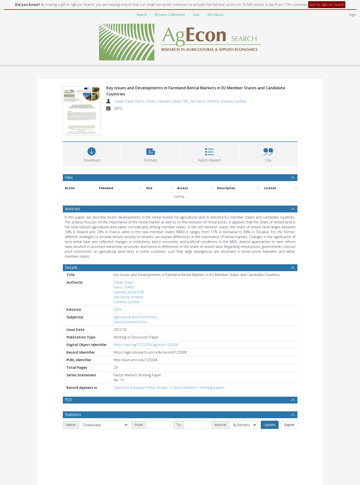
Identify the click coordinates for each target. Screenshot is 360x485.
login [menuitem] (352, 14)
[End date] (196, 425)
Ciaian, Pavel (123, 101)
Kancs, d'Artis (145, 101)
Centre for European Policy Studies (141, 387)
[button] (150, 153)
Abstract (72, 208)
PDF (68, 400)
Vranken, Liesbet (234, 101)
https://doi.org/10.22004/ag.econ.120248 (146, 344)
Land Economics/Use (130, 322)
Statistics (73, 414)
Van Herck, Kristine (204, 101)
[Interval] (243, 425)
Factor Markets (184, 387)
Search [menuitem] (141, 14)
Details (71, 267)
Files (69, 177)
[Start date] (158, 425)
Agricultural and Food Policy (135, 317)
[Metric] (103, 425)
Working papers (212, 387)
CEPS (118, 309)
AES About (215, 14)
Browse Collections (170, 14)
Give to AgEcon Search (326, 4)
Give (196, 14)
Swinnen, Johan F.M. (173, 101)
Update (269, 424)
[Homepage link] (180, 40)
